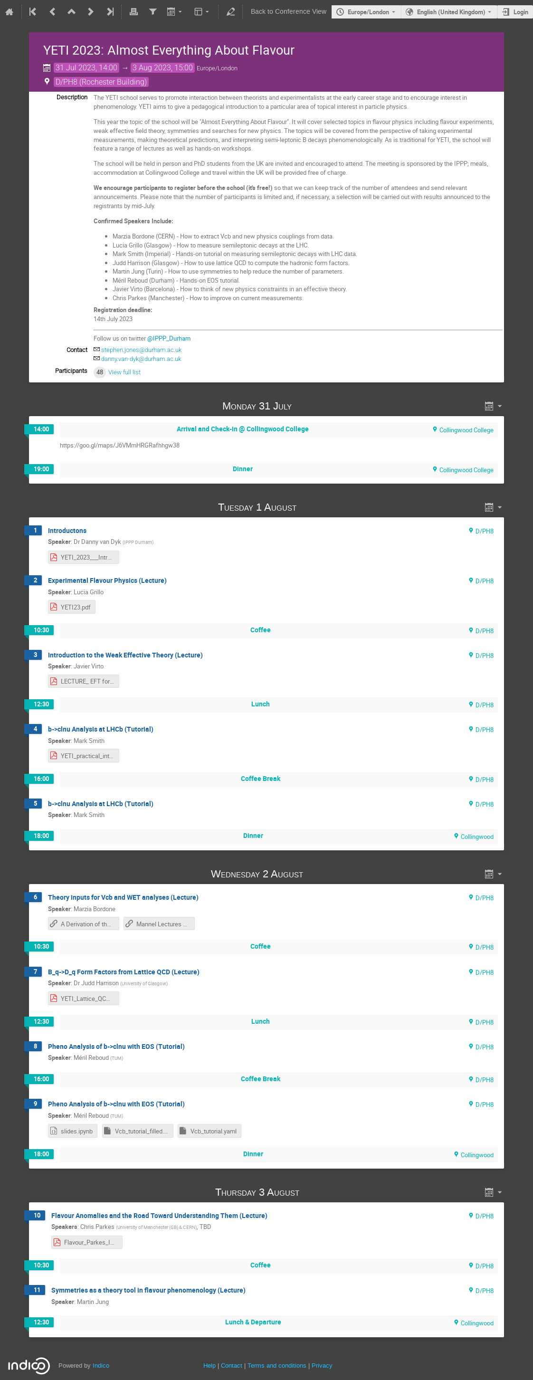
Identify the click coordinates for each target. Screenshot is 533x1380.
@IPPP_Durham (168, 338)
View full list (124, 372)
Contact (231, 1365)
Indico (101, 1365)
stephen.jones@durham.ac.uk (141, 349)
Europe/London (368, 12)
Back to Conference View (288, 11)
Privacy (322, 1365)
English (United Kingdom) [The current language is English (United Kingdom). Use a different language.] (451, 12)
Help (209, 1365)
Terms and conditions (276, 1365)
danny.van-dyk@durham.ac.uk (141, 358)
